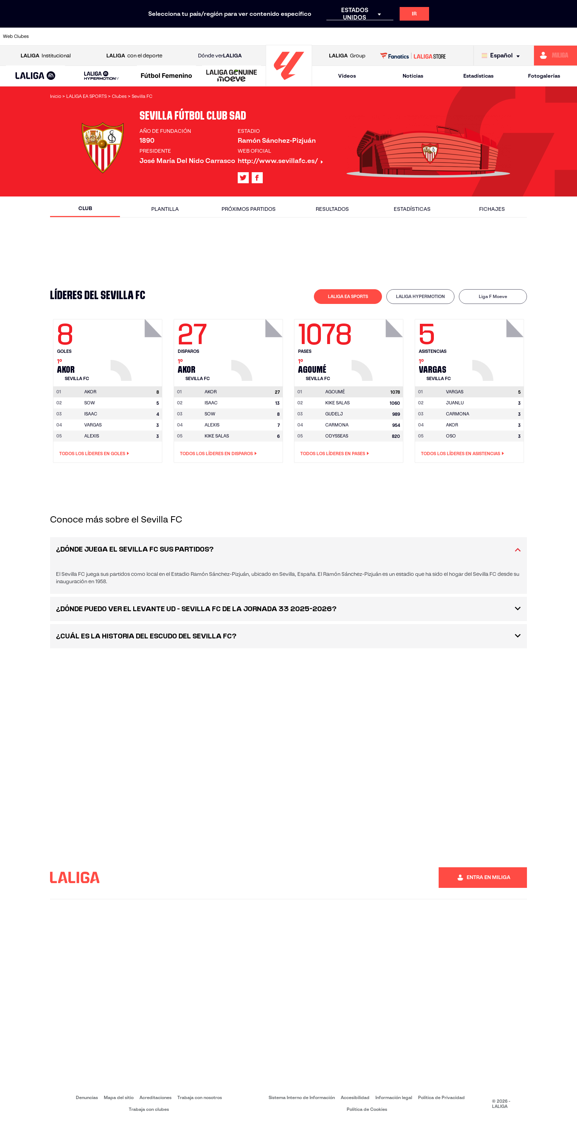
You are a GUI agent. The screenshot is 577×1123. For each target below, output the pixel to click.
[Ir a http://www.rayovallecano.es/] (295, 36)
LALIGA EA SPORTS (348, 296)
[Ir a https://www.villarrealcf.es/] (568, 36)
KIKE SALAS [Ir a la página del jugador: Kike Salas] (217, 435)
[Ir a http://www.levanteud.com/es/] (268, 36)
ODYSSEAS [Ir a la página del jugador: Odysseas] (336, 435)
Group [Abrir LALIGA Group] (347, 56)
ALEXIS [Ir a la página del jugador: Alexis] (91, 435)
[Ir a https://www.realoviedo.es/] (459, 36)
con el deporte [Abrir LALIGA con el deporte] (134, 56)
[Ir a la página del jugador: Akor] (137, 348)
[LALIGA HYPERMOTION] (102, 76)
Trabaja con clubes (149, 1109)
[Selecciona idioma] (502, 55)
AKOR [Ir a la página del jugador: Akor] (452, 424)
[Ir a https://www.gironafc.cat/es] (241, 36)
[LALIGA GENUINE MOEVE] (232, 76)
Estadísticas (478, 76)
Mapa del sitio (119, 1097)
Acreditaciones (155, 1097)
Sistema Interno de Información (302, 1097)
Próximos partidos (249, 209)
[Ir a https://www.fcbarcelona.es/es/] (186, 36)
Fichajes (492, 209)
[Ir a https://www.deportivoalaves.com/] (132, 36)
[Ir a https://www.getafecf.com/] (214, 36)
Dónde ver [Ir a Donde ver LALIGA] (220, 56)
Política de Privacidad (441, 1097)
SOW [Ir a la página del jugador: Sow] (89, 402)
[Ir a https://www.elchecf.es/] (159, 36)
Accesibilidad (355, 1097)
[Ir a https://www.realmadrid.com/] (432, 36)
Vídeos (347, 76)
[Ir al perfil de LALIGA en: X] (243, 177)
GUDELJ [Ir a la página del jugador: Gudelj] (334, 413)
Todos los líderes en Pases (334, 453)
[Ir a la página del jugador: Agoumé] (378, 348)
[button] (35, 76)
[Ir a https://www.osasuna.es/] (104, 36)
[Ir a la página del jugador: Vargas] (499, 348)
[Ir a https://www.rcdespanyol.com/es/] (350, 36)
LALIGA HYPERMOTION (420, 296)
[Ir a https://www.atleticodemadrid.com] (77, 36)
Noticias (413, 76)
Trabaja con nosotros (199, 1097)
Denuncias (87, 1097)
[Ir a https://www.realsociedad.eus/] (486, 36)
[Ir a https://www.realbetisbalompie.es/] (404, 36)
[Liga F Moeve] (166, 76)
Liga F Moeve (493, 296)
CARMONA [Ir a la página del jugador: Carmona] (336, 424)
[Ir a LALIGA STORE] (413, 55)
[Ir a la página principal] (289, 83)
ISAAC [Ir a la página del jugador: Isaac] (90, 413)
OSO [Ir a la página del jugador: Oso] (451, 435)
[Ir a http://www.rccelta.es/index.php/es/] (323, 36)
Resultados (332, 209)
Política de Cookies (367, 1109)
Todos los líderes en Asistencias (462, 453)
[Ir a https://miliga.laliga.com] (555, 55)
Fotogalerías (544, 76)
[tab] (348, 296)
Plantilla (165, 209)
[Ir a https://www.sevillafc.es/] (514, 36)
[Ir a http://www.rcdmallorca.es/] (377, 36)
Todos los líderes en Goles (94, 453)
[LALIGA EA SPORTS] (35, 76)
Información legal (393, 1097)
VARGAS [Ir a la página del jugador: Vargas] (93, 424)
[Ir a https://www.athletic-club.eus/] (50, 36)
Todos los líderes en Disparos (218, 453)
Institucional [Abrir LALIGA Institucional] (46, 56)
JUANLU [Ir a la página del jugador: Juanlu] (455, 402)
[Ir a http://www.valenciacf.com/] (541, 36)
